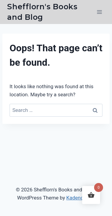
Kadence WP (80, 198)
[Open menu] (99, 11)
